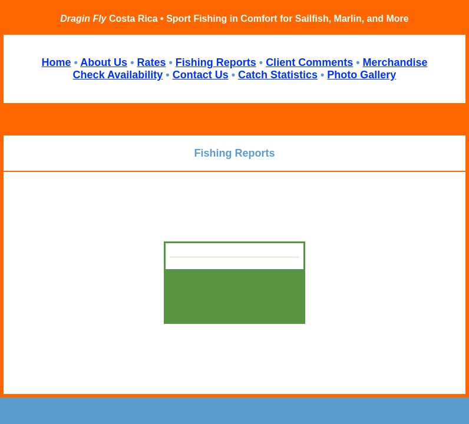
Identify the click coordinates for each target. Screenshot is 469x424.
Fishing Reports (216, 62)
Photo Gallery (361, 75)
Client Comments (309, 62)
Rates (151, 62)
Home (56, 62)
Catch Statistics (278, 75)
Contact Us (201, 75)
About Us (103, 62)
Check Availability (118, 75)
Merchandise (394, 62)
